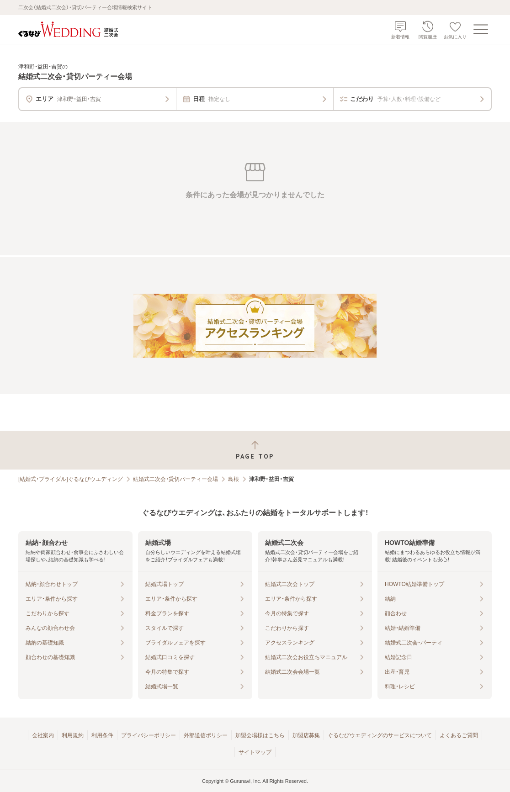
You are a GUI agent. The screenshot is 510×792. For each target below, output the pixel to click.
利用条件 (102, 735)
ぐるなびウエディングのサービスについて (380, 735)
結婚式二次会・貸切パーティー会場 (175, 479)
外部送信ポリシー (206, 735)
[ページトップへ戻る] (255, 450)
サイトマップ (255, 752)
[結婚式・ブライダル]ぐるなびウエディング (70, 479)
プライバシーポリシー (148, 735)
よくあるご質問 (459, 735)
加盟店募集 (306, 735)
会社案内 (43, 735)
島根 (233, 479)
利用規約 (73, 735)
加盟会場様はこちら (260, 735)
